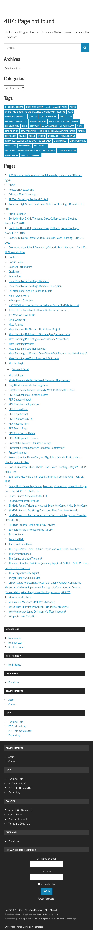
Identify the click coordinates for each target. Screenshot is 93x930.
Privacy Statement (18, 452)
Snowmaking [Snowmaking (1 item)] (25, 145)
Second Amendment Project (24, 500)
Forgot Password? (46, 898)
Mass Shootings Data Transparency (27, 348)
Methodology (16, 375)
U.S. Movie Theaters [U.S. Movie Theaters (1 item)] (67, 150)
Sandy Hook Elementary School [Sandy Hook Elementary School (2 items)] (20, 140)
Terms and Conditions (20, 544)
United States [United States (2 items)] (11, 155)
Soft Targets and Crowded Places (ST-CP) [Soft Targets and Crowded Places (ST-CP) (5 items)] (25, 150)
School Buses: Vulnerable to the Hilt (28, 495)
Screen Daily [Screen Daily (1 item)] (45, 140)
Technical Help (16, 539)
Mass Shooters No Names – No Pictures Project (34, 329)
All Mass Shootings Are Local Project (28, 199)
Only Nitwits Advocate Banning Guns (28, 385)
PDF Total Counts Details (22, 433)
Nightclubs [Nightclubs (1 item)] (10, 136)
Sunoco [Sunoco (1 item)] (51, 150)
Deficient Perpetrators (20, 266)
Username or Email (46, 858)
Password (46, 871)
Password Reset (20, 369)
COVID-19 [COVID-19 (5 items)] (33, 116)
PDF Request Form (19, 423)
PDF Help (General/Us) (21, 418)
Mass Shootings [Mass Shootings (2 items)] (49, 126)
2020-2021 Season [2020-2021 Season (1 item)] (34, 107)
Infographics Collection (21, 300)
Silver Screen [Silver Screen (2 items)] (60, 140)
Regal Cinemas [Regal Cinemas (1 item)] (68, 136)
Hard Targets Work (19, 295)
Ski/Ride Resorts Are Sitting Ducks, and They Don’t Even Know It (43, 510)
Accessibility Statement (21, 189)
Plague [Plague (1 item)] (22, 136)
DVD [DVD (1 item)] (61, 116)
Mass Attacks (16, 324)
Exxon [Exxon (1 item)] (69, 116)
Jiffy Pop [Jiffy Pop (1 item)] (34, 126)
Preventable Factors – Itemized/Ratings (30, 442)
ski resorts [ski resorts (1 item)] (10, 145)
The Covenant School (20, 553)
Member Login (16, 363)
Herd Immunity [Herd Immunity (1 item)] (12, 126)
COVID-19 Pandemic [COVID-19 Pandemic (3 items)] (48, 116)
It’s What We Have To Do (22, 314)
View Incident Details (20, 597)
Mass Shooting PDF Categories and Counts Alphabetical (38, 339)
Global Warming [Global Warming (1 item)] (38, 121)
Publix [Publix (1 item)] (32, 136)
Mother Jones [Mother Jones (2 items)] (11, 131)
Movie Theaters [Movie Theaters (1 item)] (28, 131)
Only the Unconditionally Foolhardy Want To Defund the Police (42, 389)
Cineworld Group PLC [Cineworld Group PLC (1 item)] (15, 116)
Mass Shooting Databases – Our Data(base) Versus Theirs (39, 334)
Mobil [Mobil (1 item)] (80, 126)
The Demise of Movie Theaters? (25, 558)
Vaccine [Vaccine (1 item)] (24, 155)
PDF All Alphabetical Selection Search (28, 394)
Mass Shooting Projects (21, 343)
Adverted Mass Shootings (22, 194)
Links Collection (17, 319)
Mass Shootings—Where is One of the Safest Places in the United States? (48, 353)
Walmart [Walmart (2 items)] (35, 155)
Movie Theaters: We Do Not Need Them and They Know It (39, 380)
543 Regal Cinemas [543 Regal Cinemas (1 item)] (14, 107)
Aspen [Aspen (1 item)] (73, 107)
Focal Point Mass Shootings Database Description (35, 286)
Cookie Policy (16, 261)
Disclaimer (14, 271)
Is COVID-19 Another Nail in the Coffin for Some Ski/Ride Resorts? (44, 305)
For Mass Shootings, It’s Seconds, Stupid (30, 290)
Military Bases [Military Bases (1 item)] (67, 126)
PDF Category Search (20, 399)
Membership (14, 638)
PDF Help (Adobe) (18, 414)
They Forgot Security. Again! (24, 573)
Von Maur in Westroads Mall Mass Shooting (32, 601)
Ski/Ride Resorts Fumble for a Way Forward (32, 524)
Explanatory (15, 276)
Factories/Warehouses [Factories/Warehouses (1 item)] (16, 121)
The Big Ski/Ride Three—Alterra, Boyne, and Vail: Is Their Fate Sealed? (46, 548)
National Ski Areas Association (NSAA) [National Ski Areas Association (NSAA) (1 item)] (57, 131)
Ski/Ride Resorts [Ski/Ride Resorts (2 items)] (78, 140)
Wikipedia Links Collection (22, 616)
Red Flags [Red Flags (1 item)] (53, 136)
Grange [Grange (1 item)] (75, 121)
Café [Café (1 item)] (70, 111)
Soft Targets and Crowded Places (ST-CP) (30, 529)
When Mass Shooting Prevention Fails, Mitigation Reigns (39, 606)
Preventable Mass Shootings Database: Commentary (36, 447)
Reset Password (16, 647)
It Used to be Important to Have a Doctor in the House (38, 310)
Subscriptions (16, 534)
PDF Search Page (18, 428)
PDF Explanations (18, 409)
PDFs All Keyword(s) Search (23, 438)
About (12, 184)
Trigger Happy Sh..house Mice (24, 577)
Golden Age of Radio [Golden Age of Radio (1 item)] (59, 121)
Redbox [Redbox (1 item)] (41, 136)
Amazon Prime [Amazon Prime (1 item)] (60, 107)
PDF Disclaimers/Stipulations (24, 404)
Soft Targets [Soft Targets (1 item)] (40, 145)
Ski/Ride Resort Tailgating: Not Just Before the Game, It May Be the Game (48, 505)
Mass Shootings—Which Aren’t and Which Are (34, 358)
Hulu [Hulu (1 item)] (24, 126)
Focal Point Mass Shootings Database (29, 281)
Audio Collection (17, 213)
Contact (13, 257)
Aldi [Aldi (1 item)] (48, 107)
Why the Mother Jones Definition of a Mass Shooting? (37, 611)
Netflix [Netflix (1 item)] (81, 131)
